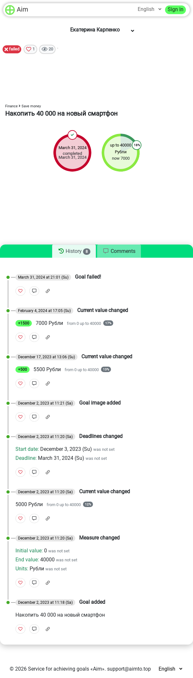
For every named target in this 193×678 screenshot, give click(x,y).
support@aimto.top (129, 669)
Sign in (175, 9)
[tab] (74, 251)
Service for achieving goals (58, 669)
